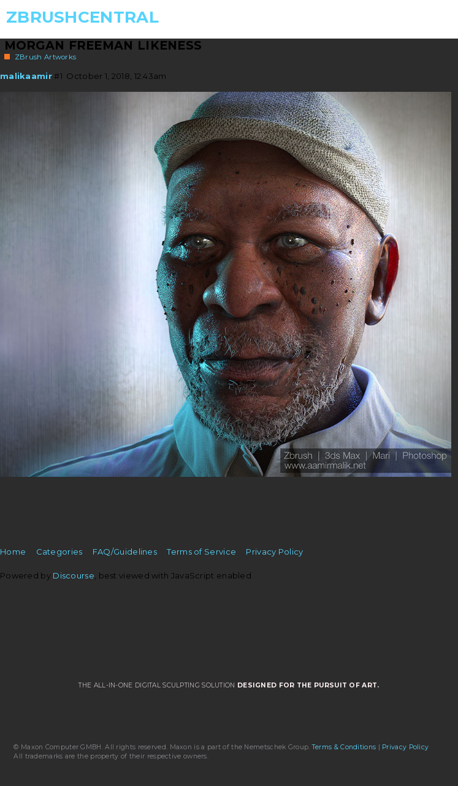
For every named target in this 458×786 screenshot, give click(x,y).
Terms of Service (201, 551)
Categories (59, 551)
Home (13, 551)
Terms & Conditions (344, 747)
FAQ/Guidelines (125, 551)
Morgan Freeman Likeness (103, 45)
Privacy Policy (274, 551)
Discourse (73, 575)
